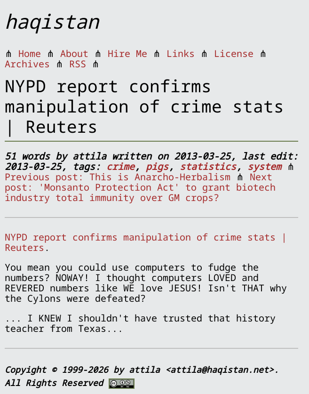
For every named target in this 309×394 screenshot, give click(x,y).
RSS (77, 63)
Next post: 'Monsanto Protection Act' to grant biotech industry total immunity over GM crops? (140, 187)
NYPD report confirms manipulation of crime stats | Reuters (146, 242)
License (234, 53)
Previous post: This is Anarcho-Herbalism (117, 176)
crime (120, 166)
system (264, 166)
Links (180, 53)
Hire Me (127, 53)
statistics (208, 166)
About (74, 53)
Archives (27, 63)
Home (29, 53)
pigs (157, 166)
